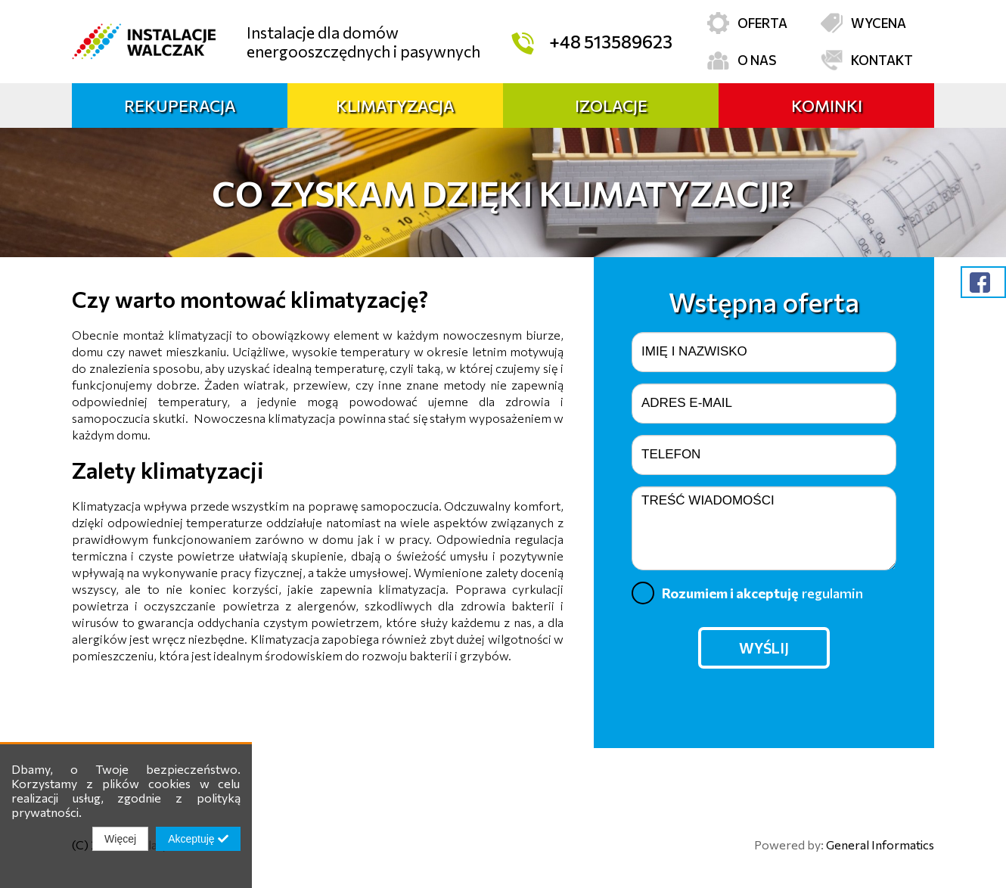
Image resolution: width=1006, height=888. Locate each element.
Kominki (826, 105)
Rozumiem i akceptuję (747, 593)
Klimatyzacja (395, 105)
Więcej (120, 839)
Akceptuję (198, 839)
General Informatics (880, 844)
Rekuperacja (180, 105)
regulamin (832, 593)
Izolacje (611, 105)
